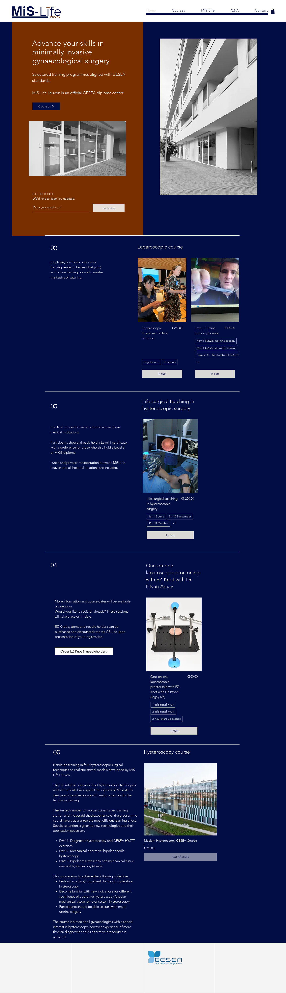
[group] (188, 319)
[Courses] (46, 106)
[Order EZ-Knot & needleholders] (84, 651)
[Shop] (272, 11)
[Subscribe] (109, 208)
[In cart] (162, 373)
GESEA (89, 92)
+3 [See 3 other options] (197, 362)
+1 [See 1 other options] (174, 523)
